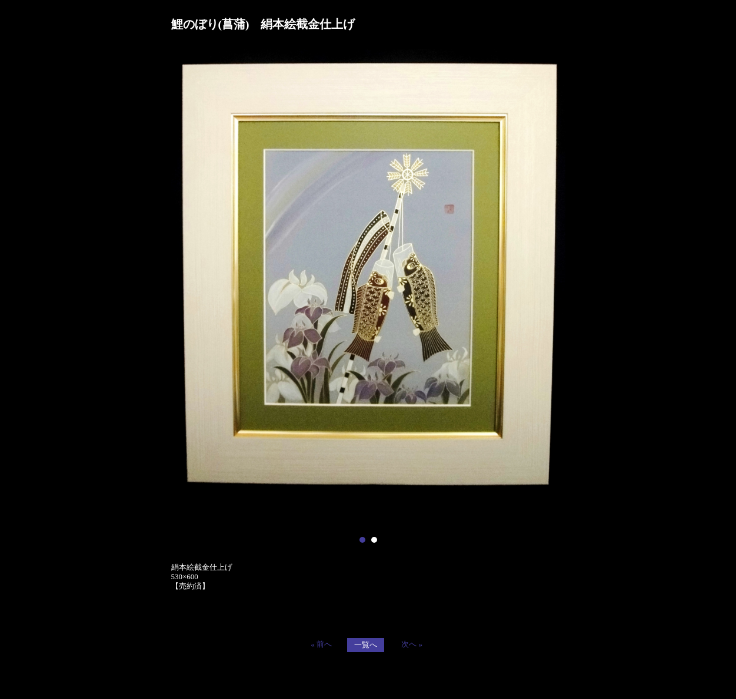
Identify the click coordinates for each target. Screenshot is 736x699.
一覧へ (365, 644)
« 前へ (321, 644)
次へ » (411, 644)
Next (550, 288)
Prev (186, 288)
